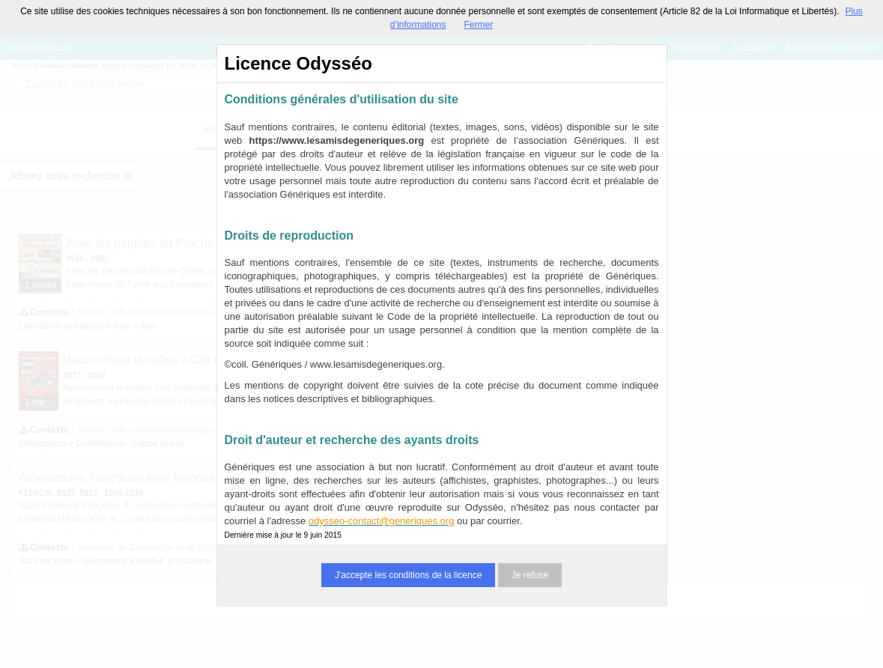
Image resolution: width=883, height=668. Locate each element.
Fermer (479, 24)
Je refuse (530, 575)
